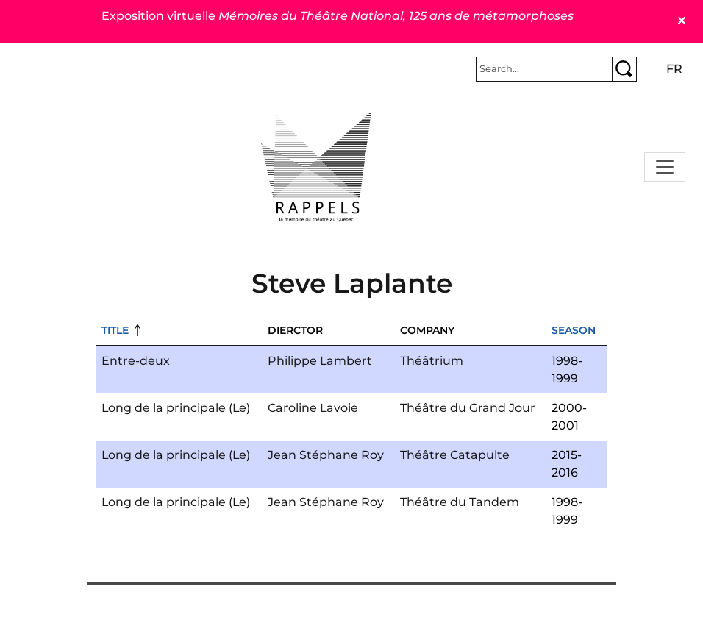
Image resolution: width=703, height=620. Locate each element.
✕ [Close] (681, 21)
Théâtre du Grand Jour (467, 408)
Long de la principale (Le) (175, 408)
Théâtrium (431, 361)
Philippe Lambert (320, 361)
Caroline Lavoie (313, 408)
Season (574, 330)
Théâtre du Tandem (459, 502)
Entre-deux (135, 361)
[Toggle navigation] (664, 167)
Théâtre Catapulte (455, 455)
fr (674, 69)
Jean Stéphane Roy (326, 455)
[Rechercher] (544, 69)
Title (115, 330)
